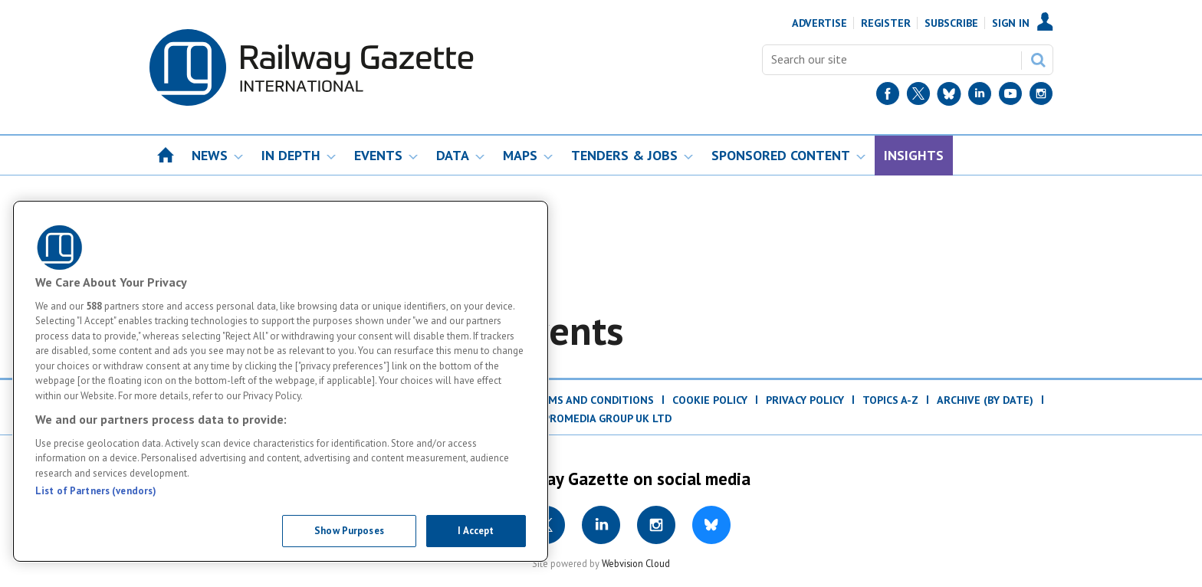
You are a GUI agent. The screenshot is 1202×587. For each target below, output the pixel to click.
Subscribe (951, 23)
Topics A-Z (890, 400)
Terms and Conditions (590, 400)
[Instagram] (1041, 97)
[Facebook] (887, 97)
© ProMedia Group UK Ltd (601, 418)
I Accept (476, 530)
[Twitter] (918, 97)
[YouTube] (1010, 97)
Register (886, 23)
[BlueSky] (949, 97)
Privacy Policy (805, 400)
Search (1038, 60)
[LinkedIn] (979, 97)
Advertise (819, 23)
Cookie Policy (709, 400)
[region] (280, 381)
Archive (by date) (985, 400)
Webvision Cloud (636, 563)
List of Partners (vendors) (95, 490)
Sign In (1011, 23)
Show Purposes (349, 530)
